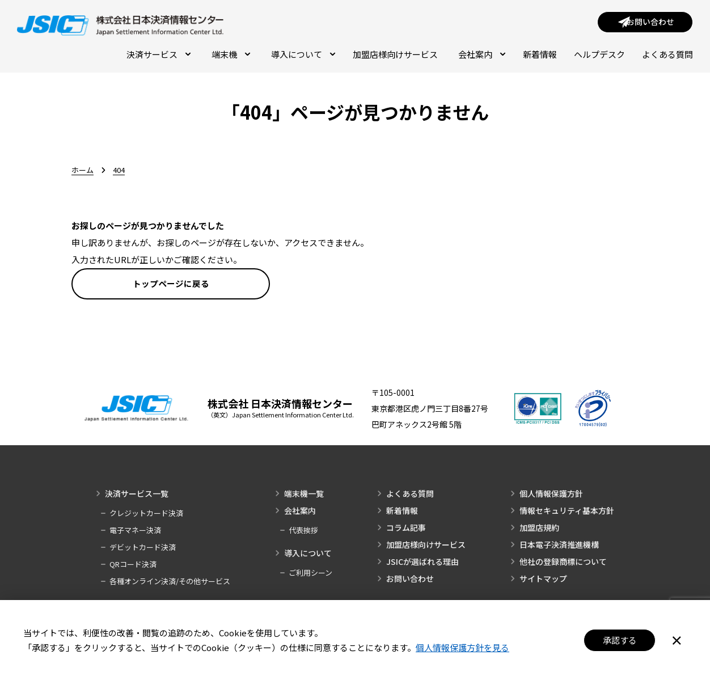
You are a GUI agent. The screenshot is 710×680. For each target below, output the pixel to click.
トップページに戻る (171, 285)
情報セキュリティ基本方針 (566, 512)
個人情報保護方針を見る (462, 647)
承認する (620, 640)
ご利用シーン (310, 574)
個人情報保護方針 (551, 495)
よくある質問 (667, 55)
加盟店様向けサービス (395, 55)
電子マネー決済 (135, 532)
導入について (303, 55)
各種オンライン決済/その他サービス (169, 583)
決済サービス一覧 (136, 495)
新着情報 (540, 55)
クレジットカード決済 (146, 515)
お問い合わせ (410, 580)
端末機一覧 (304, 495)
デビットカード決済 (142, 549)
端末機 (231, 55)
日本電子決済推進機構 (559, 546)
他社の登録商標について (563, 563)
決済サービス (158, 55)
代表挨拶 (303, 532)
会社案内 (482, 55)
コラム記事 (406, 529)
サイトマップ (543, 580)
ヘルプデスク (599, 55)
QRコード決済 (133, 566)
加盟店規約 (539, 529)
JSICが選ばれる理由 (422, 563)
